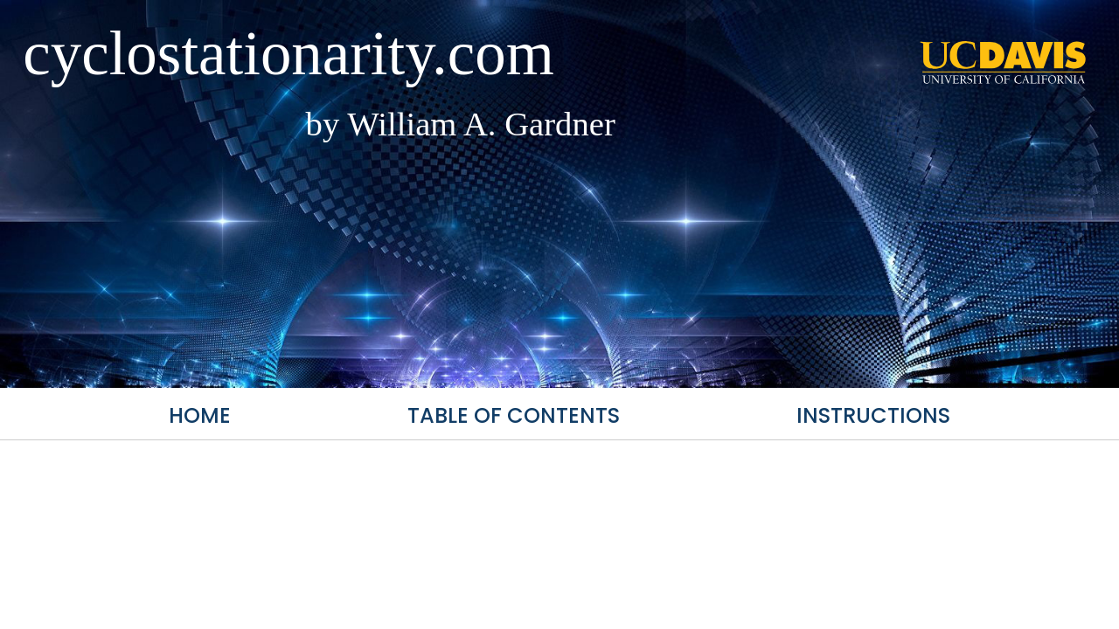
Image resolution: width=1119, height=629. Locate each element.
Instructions (873, 415)
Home (200, 415)
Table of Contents (513, 415)
